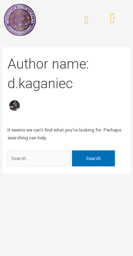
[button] (86, 20)
